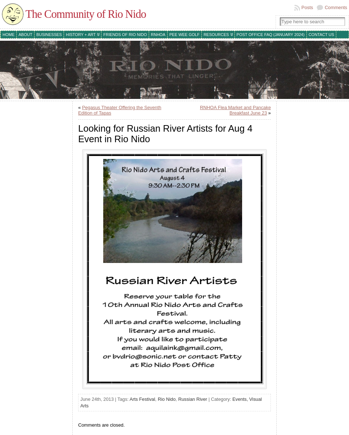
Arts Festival (142, 399)
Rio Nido (167, 399)
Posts (307, 7)
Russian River (192, 399)
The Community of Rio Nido (85, 14)
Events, (240, 399)
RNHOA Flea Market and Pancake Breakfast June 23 (235, 110)
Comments (336, 7)
